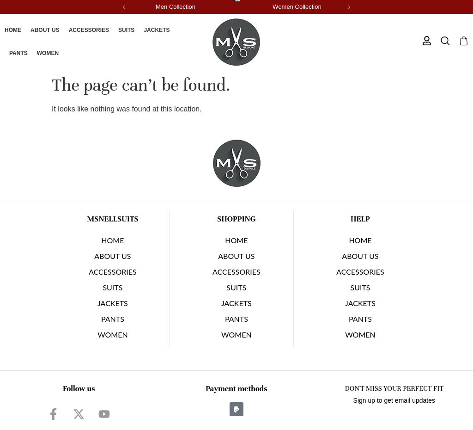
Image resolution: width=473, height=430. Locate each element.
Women (48, 53)
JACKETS (157, 30)
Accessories (89, 30)
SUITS (126, 30)
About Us (45, 30)
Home (13, 30)
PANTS (18, 53)
